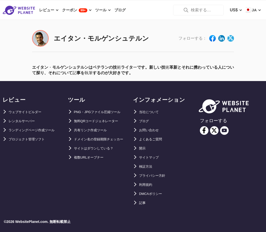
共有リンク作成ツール (94, 130)
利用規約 (147, 185)
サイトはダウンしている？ (98, 157)
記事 (143, 203)
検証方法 (147, 166)
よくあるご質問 (153, 139)
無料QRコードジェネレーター (101, 121)
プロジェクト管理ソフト (31, 139)
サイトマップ (151, 157)
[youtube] (224, 130)
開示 (143, 148)
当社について (151, 112)
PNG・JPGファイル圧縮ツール (102, 112)
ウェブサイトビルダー (29, 112)
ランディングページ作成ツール (37, 130)
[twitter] (214, 130)
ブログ (145, 121)
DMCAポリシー (153, 194)
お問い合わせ (151, 130)
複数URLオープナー (92, 166)
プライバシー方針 (155, 175)
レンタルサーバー (25, 121)
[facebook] (204, 130)
